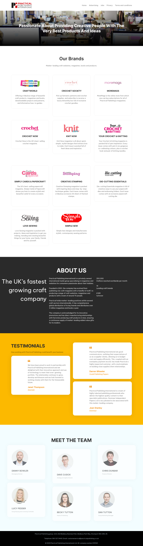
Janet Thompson (34, 384)
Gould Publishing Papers (97, 374)
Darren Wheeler (95, 371)
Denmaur (91, 411)
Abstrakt (29, 387)
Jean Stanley (94, 408)
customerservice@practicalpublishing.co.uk (83, 538)
